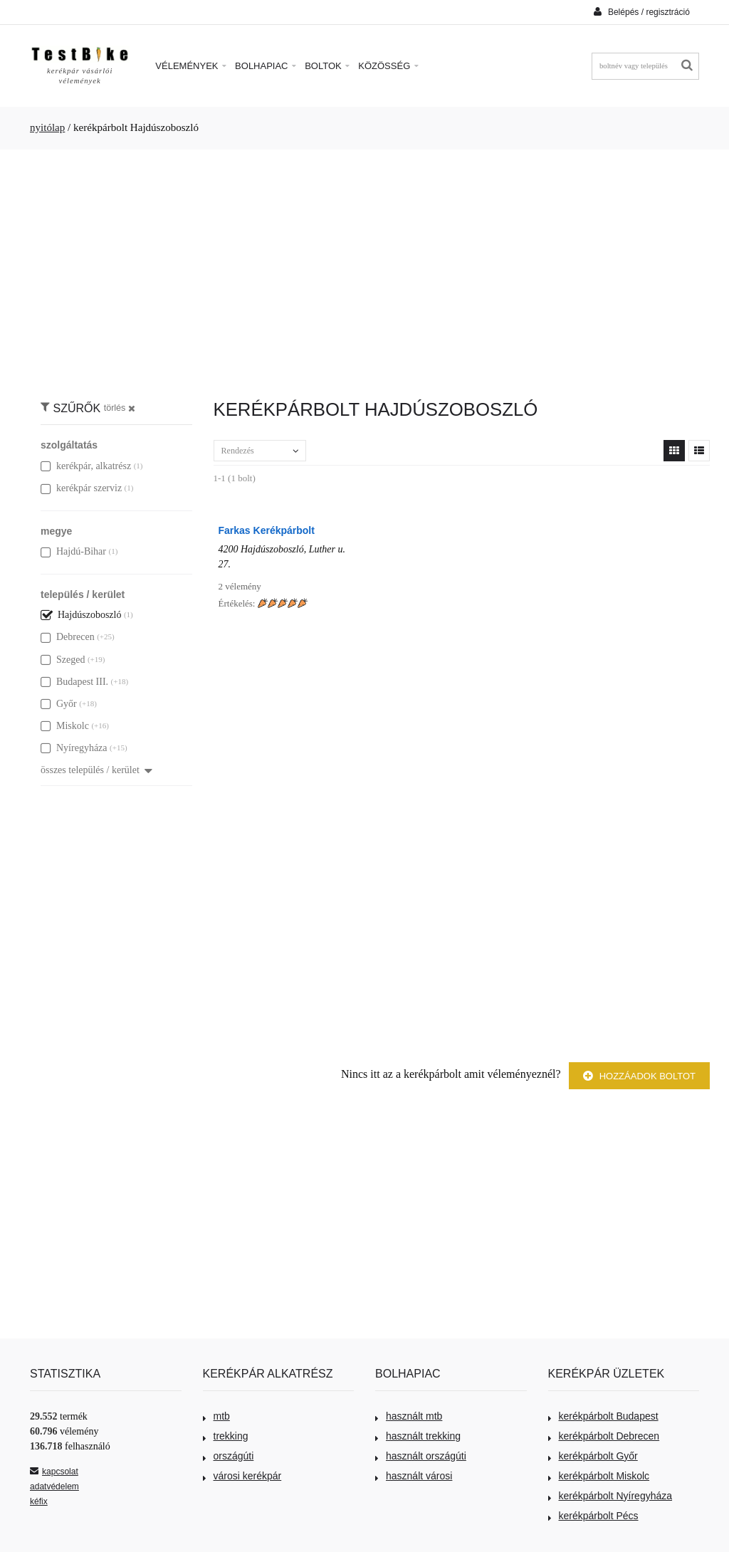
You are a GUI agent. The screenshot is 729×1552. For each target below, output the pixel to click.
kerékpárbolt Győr (593, 1456)
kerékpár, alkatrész (86, 466)
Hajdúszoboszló (81, 614)
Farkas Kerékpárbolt (267, 530)
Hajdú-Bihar (73, 551)
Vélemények (190, 65)
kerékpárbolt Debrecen (604, 1436)
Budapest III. (74, 681)
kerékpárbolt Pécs (593, 1515)
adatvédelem (54, 1486)
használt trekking (418, 1436)
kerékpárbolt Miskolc (599, 1476)
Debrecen (68, 636)
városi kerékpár (242, 1476)
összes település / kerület (96, 770)
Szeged (63, 659)
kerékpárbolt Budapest (603, 1416)
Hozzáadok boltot (639, 1076)
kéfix (39, 1501)
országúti (228, 1456)
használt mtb (408, 1416)
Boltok (327, 65)
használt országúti (420, 1456)
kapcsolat (54, 1472)
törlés (120, 408)
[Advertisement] (364, 267)
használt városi (413, 1476)
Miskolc (65, 725)
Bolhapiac (265, 65)
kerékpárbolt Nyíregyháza (610, 1495)
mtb (216, 1416)
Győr (59, 703)
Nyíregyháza (74, 748)
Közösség (388, 65)
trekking (225, 1436)
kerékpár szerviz (81, 488)
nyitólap (47, 127)
